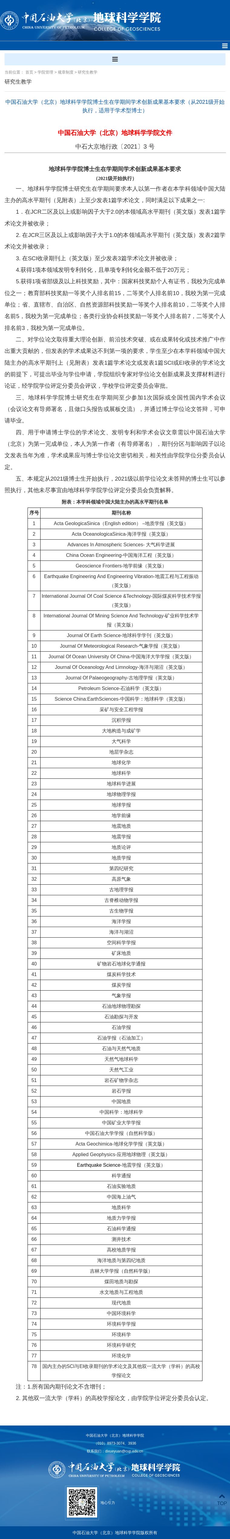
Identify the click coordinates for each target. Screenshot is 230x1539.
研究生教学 (87, 72)
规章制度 (66, 72)
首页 (29, 72)
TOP (222, 1500)
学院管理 (45, 72)
